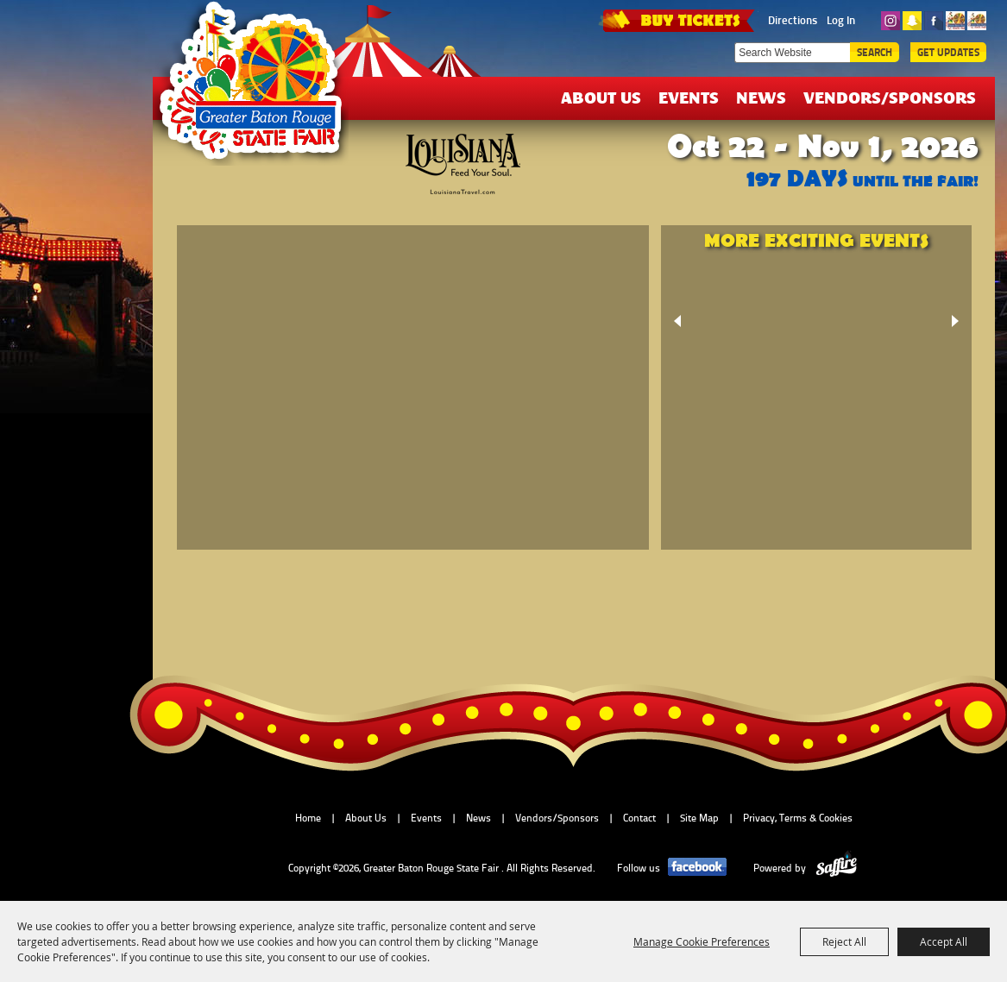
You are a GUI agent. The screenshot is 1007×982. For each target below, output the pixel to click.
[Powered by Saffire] (836, 868)
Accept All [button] (943, 941)
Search (874, 52)
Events (688, 97)
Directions (792, 20)
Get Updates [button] (948, 52)
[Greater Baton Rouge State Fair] (258, 88)
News (761, 97)
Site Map (699, 818)
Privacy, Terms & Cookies (798, 818)
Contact (639, 818)
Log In (841, 20)
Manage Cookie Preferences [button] (701, 941)
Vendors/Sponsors (889, 97)
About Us (601, 97)
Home (308, 818)
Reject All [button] (844, 941)
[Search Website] (792, 52)
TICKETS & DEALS (678, 19)
